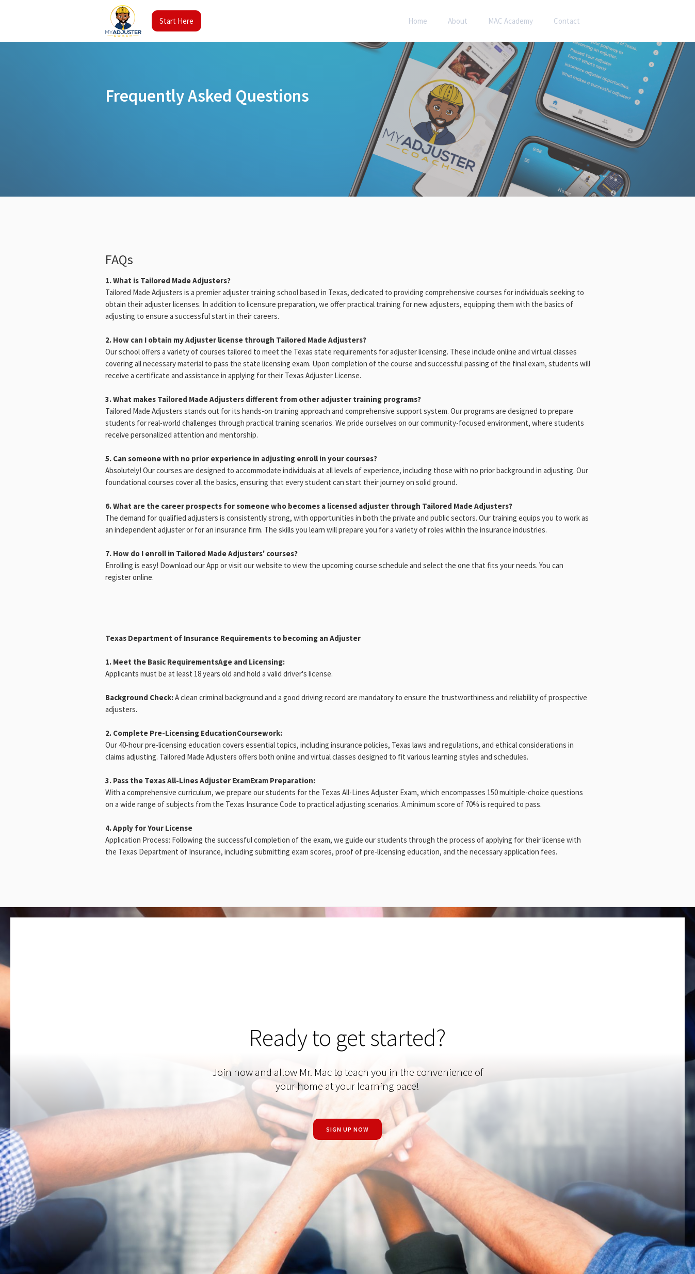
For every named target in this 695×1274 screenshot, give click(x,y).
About (457, 21)
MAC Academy (510, 21)
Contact (567, 21)
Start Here (176, 21)
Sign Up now (347, 1129)
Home (417, 21)
